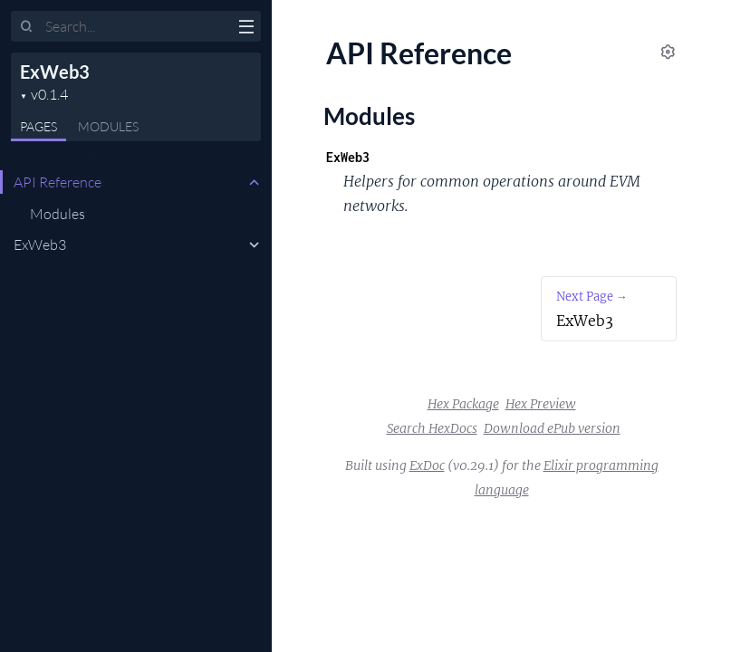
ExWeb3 (55, 71)
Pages (38, 126)
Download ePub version (552, 428)
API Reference (57, 182)
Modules (108, 126)
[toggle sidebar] (245, 29)
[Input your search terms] (136, 26)
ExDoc (427, 465)
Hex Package (463, 404)
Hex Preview (540, 404)
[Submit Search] (27, 27)
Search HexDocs (432, 428)
